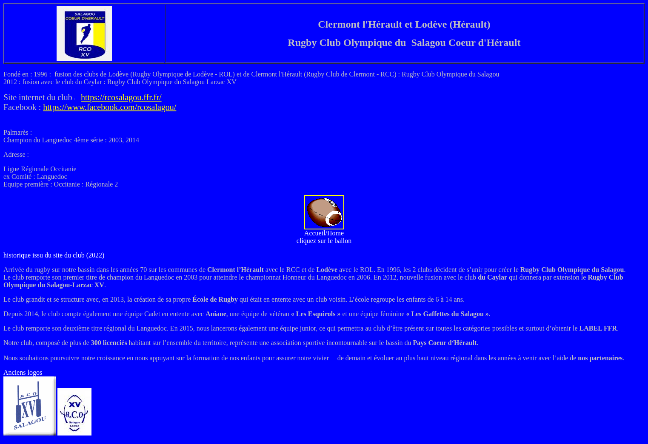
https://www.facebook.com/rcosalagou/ (109, 107)
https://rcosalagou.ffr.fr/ (121, 97)
